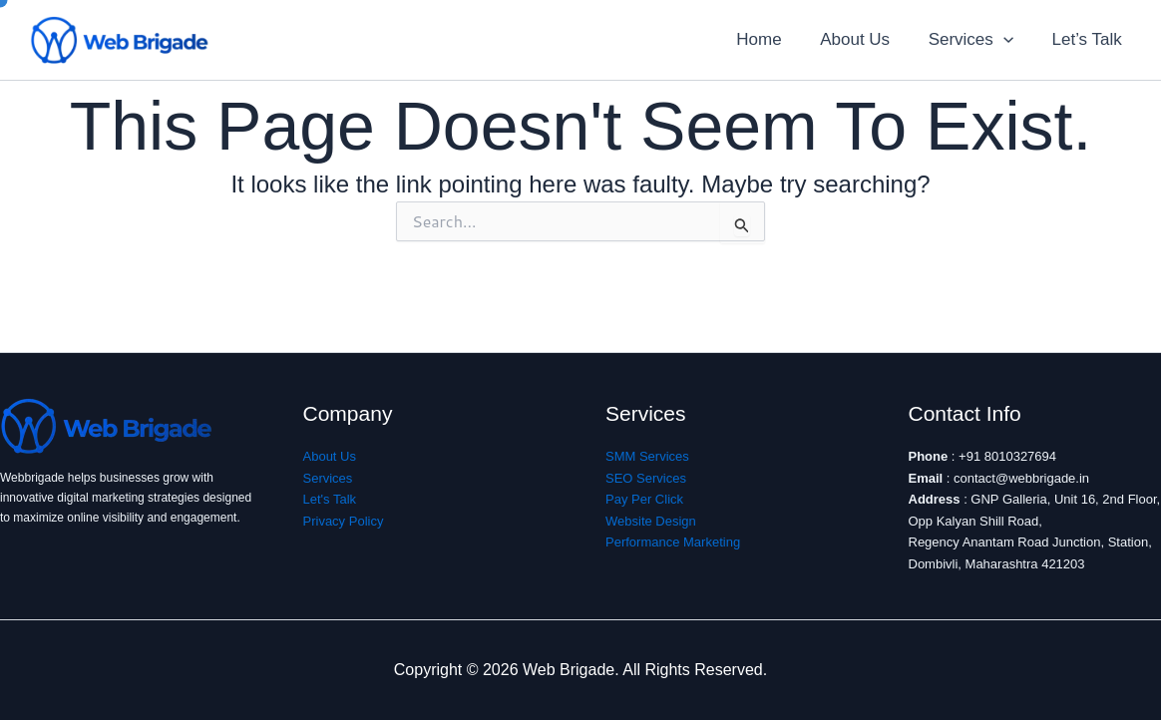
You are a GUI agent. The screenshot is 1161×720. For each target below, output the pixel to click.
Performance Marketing (672, 542)
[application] (1010, 40)
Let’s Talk (1089, 39)
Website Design (650, 521)
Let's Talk (330, 499)
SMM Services (647, 456)
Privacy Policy (343, 521)
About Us (866, 39)
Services (977, 40)
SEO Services (645, 478)
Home (774, 39)
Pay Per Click (644, 499)
